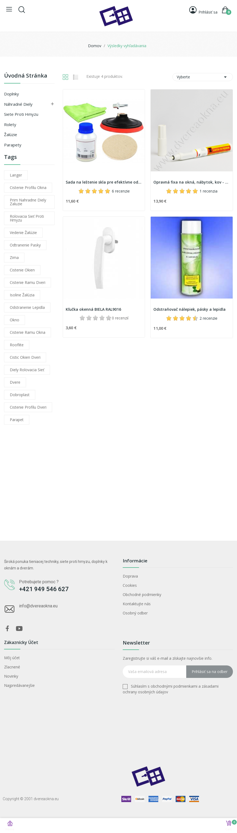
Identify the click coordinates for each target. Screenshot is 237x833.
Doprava (130, 576)
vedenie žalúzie (23, 232)
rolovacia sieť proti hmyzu (27, 218)
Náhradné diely (18, 104)
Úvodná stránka (25, 76)
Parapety (12, 145)
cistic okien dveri (25, 357)
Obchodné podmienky (142, 594)
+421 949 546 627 (44, 589)
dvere (15, 382)
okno (14, 319)
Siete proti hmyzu (21, 114)
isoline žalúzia (22, 294)
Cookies (130, 585)
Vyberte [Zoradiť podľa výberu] (203, 77)
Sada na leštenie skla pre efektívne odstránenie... (104, 182)
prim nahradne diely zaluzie (28, 201)
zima (14, 257)
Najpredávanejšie (19, 685)
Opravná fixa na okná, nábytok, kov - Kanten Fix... (191, 182)
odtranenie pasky (25, 245)
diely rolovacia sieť (27, 369)
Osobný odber (135, 613)
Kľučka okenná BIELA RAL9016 (93, 309)
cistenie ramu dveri (27, 282)
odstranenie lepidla (27, 307)
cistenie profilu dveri (28, 407)
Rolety (10, 124)
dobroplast (20, 394)
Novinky (11, 676)
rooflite (17, 344)
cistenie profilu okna (28, 187)
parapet (17, 419)
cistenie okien (22, 270)
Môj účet (12, 657)
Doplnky (11, 94)
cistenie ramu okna (27, 332)
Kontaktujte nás (137, 603)
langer (16, 175)
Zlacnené (12, 666)
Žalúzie (10, 134)
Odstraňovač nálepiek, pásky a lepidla (189, 309)
